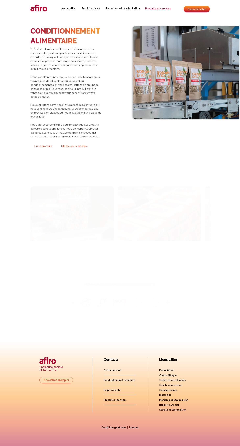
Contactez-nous (113, 370)
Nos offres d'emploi (56, 380)
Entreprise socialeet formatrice (51, 364)
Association (68, 8)
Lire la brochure (43, 151)
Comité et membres (170, 385)
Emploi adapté (90, 8)
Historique (165, 395)
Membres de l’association (173, 400)
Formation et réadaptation (123, 8)
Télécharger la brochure (74, 151)
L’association (166, 370)
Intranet (134, 427)
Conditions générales (113, 427)
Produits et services (158, 8)
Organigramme (168, 390)
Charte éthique (168, 375)
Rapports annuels (169, 405)
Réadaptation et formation (119, 380)
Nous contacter (196, 9)
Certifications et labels (172, 380)
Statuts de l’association (172, 409)
